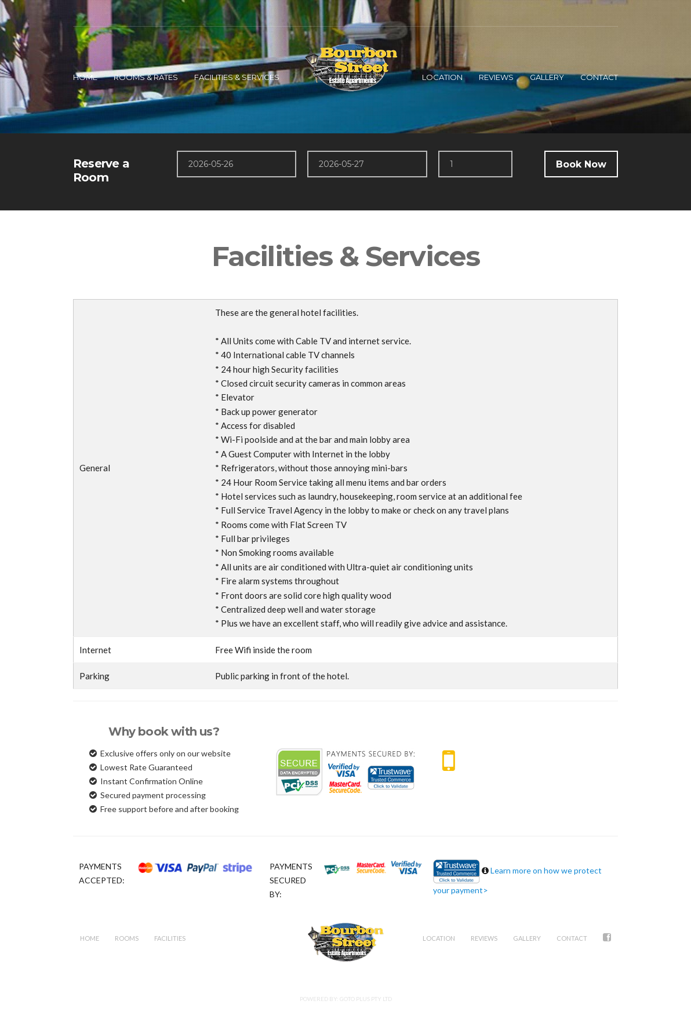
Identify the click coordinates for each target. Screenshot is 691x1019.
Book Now (581, 164)
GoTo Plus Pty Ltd (366, 998)
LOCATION (442, 77)
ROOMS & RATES (146, 77)
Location (439, 938)
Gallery (527, 938)
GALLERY (547, 77)
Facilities (170, 938)
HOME (85, 77)
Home (89, 938)
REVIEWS (496, 77)
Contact (572, 938)
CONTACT (599, 77)
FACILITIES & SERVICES (236, 77)
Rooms (127, 938)
